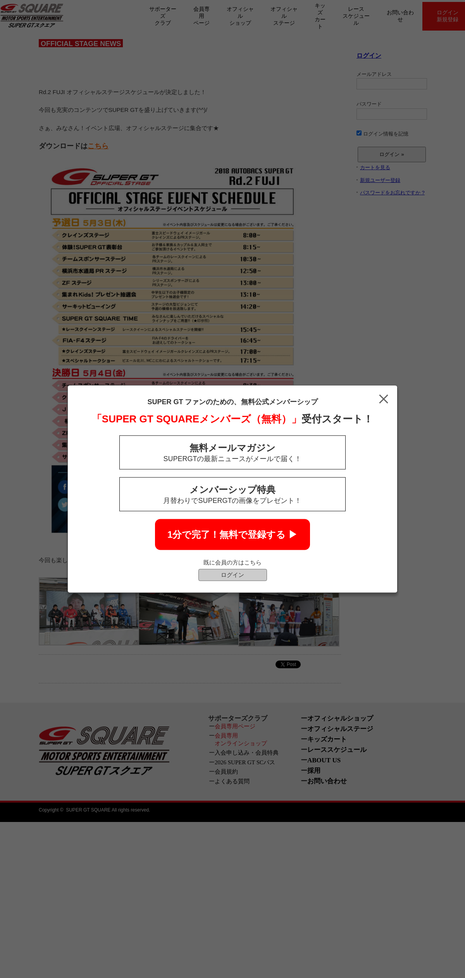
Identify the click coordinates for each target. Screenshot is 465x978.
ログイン (232, 574)
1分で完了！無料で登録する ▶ (232, 534)
